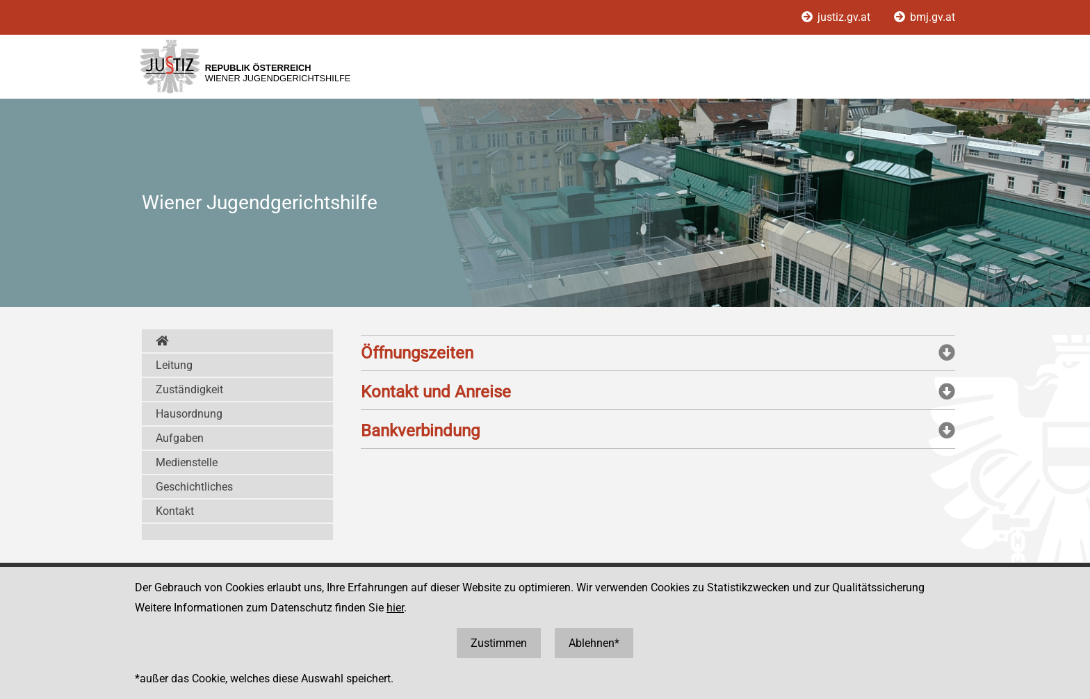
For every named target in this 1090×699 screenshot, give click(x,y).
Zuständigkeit (189, 389)
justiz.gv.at (837, 17)
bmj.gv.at (924, 17)
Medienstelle (187, 462)
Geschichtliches (194, 486)
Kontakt (175, 511)
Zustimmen (499, 643)
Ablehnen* (594, 643)
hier (395, 607)
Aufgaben (180, 438)
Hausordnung (189, 413)
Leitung (174, 365)
